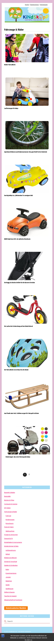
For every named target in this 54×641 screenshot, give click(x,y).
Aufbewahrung (11, 550)
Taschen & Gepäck (10, 596)
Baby (7, 569)
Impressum (44, 4)
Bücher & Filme (9, 500)
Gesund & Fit (8, 538)
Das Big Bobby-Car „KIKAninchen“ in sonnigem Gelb (18, 195)
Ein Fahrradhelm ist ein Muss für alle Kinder (16, 370)
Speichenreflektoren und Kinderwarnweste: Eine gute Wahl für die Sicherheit (25, 152)
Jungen (8, 577)
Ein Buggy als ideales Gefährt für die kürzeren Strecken (19, 283)
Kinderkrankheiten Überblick (16, 608)
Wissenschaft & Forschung (13, 600)
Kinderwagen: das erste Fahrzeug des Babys (18, 457)
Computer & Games (10, 504)
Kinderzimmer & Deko (11, 546)
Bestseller (7, 496)
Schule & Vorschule (10, 561)
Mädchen (9, 581)
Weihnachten (10, 531)
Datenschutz (34, 4)
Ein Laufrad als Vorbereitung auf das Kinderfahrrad (18, 326)
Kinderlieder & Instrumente (13, 542)
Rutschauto (10, 523)
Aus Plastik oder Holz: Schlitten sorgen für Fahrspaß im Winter (21, 413)
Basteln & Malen (9, 492)
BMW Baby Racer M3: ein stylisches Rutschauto (17, 239)
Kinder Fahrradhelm (9, 65)
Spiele (8, 585)
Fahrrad (8, 516)
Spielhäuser (9, 589)
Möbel (8, 554)
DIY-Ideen (7, 508)
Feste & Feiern (9, 527)
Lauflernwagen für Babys (11, 108)
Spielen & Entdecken (11, 565)
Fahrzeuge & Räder (10, 512)
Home (27, 4)
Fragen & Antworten (11, 535)
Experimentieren (11, 573)
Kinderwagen (10, 519)
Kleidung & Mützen (10, 558)
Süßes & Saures (9, 592)
